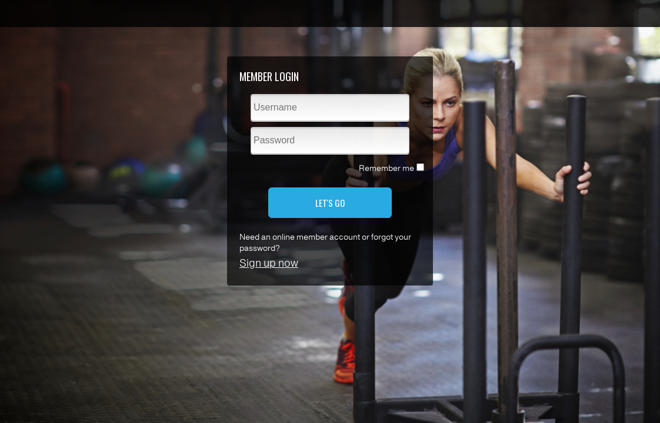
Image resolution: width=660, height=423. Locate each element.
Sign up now (268, 263)
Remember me (386, 168)
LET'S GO (330, 202)
